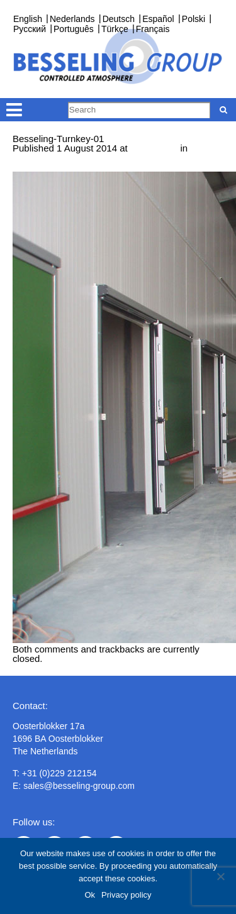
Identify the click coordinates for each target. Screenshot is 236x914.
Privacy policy (126, 895)
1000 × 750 (154, 148)
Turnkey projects (47, 157)
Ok (89, 895)
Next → (28, 167)
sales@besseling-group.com (79, 786)
